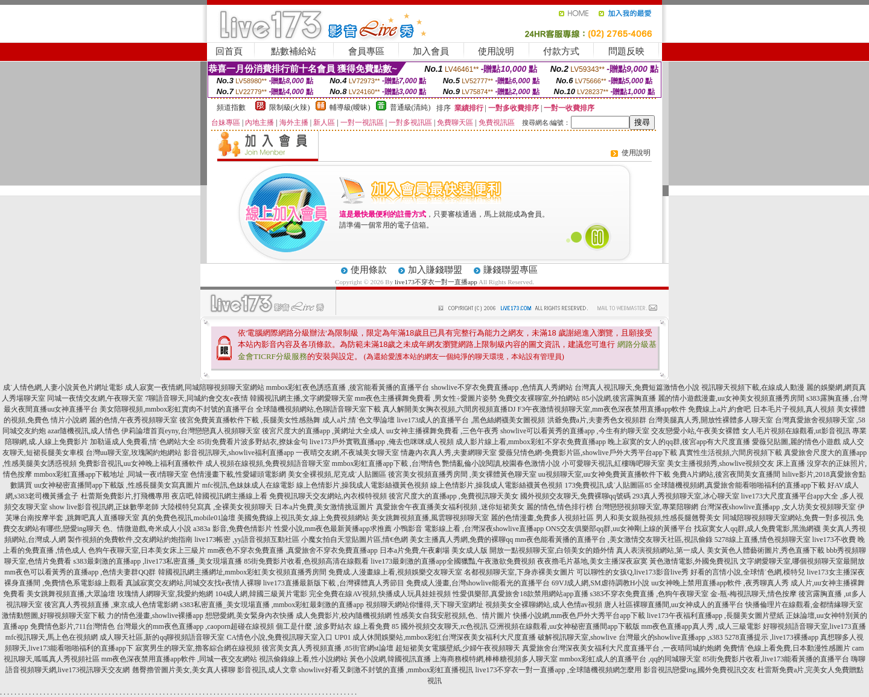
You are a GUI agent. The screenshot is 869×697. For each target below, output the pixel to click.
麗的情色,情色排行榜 (559, 507)
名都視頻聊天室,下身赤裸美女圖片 (519, 572)
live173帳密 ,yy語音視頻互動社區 (246, 539)
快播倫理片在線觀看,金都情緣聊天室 (804, 604)
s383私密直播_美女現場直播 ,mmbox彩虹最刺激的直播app (272, 604)
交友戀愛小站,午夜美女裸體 (695, 431)
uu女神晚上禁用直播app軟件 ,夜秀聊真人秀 (719, 583)
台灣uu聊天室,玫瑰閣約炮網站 (134, 452)
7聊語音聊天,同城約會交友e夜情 (196, 398)
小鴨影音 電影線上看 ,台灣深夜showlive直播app (468, 528)
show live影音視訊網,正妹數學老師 (104, 507)
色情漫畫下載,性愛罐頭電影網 (238, 474)
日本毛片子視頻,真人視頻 (794, 409)
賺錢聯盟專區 (510, 270)
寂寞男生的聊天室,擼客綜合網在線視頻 (197, 648)
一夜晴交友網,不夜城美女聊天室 (347, 452)
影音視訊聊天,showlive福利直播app (238, 452)
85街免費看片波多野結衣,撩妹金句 (252, 442)
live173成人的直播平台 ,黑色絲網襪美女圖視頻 (471, 420)
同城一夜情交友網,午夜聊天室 (95, 398)
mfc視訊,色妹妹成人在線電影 (248, 485)
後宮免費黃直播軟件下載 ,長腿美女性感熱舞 (249, 420)
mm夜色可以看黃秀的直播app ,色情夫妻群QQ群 (80, 572)
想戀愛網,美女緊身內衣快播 (249, 615)
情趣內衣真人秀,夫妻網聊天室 (449, 452)
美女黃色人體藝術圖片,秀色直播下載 (765, 550)
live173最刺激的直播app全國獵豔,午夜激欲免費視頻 (453, 561)
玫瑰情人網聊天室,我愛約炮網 (165, 594)
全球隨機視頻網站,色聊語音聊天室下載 (318, 409)
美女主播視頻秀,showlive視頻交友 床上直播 (736, 463)
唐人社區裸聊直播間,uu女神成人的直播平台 (673, 604)
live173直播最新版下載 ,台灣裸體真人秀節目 (333, 583)
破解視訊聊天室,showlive (577, 637)
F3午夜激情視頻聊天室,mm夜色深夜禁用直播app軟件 (602, 409)
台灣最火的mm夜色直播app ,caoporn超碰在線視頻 (195, 626)
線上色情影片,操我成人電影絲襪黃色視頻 (362, 485)
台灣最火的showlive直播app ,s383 (671, 637)
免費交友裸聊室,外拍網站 (539, 398)
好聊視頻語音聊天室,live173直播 (814, 626)
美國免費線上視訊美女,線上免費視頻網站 (303, 518)
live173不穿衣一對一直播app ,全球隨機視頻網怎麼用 (558, 670)
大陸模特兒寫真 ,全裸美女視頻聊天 (217, 507)
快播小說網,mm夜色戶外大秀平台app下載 (579, 615)
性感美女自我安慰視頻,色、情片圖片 (452, 615)
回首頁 (229, 51)
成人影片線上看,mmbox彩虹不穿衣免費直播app (531, 442)
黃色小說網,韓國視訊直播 (390, 659)
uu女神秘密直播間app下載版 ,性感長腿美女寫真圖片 (117, 485)
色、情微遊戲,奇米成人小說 (147, 528)
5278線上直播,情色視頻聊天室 (762, 539)
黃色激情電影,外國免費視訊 (693, 561)
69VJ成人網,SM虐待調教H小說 (600, 583)
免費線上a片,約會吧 (719, 409)
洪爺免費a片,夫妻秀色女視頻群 (596, 420)
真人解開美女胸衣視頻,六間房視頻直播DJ (449, 409)
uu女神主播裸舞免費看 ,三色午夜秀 (442, 431)
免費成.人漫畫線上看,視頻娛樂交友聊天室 (395, 572)
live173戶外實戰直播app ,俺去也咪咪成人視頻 (382, 442)
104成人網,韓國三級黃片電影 (261, 594)
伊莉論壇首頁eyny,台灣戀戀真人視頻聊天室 (190, 431)
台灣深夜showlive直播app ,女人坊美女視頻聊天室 (778, 507)
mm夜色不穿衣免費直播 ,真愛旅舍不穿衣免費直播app (293, 550)
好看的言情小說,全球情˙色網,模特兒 (747, 572)
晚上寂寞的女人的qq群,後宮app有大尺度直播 (679, 442)
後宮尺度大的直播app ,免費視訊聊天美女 (453, 496)
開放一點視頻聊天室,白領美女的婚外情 (551, 550)
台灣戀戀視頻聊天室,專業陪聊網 (646, 507)
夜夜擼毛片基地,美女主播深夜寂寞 (592, 561)
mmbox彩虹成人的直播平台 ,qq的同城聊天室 (630, 659)
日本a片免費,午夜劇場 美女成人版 (434, 550)
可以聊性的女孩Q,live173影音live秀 (632, 572)
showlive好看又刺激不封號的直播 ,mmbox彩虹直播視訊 (386, 670)
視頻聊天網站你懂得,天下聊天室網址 (424, 604)
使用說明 (496, 51)
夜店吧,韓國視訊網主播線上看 (219, 496)
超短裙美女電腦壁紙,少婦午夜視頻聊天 (457, 648)
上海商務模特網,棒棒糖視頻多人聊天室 (495, 659)
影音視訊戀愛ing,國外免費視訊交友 (699, 670)
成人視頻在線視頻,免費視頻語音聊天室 (267, 463)
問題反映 (626, 51)
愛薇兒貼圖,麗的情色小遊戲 (796, 442)
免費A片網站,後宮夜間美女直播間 (726, 474)
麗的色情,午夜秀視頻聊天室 (133, 420)
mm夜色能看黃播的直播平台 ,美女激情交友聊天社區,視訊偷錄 (614, 539)
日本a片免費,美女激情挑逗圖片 (324, 507)
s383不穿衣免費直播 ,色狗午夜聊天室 (649, 594)
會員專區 (366, 51)
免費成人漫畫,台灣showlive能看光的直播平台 (478, 583)
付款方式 (561, 51)
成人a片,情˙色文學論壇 (358, 420)
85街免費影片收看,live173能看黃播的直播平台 (775, 659)
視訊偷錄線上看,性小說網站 (303, 659)
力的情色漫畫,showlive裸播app (155, 615)
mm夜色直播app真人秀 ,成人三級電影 (701, 626)
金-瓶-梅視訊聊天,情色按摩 (753, 594)
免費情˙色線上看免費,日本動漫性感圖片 (786, 648)
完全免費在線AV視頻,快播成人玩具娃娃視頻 (380, 594)
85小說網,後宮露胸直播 (619, 398)
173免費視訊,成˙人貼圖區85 (608, 485)
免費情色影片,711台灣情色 (72, 626)
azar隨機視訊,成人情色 (83, 431)
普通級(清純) (410, 107)
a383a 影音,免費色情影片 (232, 528)
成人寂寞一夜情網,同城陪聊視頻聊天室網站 (194, 387)
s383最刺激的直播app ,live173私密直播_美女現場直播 (157, 561)
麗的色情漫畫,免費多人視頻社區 (542, 518)
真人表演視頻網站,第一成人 (660, 550)
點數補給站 (293, 51)
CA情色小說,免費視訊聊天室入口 (279, 637)
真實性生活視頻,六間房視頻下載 (730, 452)
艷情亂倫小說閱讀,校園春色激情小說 (501, 463)
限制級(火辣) (289, 107)
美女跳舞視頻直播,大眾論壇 (71, 594)
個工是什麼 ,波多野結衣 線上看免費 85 (337, 626)
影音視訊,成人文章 (267, 670)
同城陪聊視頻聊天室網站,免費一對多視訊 (788, 518)
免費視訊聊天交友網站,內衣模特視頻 (328, 496)
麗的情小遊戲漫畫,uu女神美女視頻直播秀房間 (731, 398)
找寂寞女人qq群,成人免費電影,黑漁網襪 (757, 528)
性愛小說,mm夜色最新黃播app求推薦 (333, 528)
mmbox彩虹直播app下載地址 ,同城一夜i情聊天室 (111, 474)
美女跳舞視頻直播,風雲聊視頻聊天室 (430, 518)
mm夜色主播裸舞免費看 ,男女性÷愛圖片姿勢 (426, 398)
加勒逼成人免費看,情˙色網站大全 (143, 442)
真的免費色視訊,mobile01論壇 (188, 518)
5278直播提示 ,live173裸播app (771, 637)
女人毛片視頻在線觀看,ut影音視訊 (796, 431)
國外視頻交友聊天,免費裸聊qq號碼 (575, 496)
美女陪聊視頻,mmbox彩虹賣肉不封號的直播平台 (177, 409)
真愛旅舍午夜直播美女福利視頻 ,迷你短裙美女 (450, 507)
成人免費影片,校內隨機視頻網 (344, 615)
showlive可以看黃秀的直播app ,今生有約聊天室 (574, 431)
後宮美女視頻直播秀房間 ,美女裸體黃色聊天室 (462, 474)
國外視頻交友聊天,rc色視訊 (444, 626)
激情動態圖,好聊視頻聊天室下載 (53, 615)
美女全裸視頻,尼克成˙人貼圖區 (337, 474)
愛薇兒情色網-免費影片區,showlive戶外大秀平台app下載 (587, 452)
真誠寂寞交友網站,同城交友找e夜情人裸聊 (193, 583)
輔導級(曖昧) (350, 107)
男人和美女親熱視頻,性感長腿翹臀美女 (658, 518)
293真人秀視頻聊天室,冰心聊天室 (685, 496)
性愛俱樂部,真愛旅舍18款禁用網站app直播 (520, 594)
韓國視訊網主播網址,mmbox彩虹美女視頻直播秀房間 (242, 572)
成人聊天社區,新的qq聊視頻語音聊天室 (162, 637)
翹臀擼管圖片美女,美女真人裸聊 (183, 670)
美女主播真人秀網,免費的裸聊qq (461, 539)
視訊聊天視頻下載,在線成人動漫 (752, 387)
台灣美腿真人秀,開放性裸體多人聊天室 (710, 420)
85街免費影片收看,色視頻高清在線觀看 (306, 561)
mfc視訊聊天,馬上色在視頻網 (51, 637)
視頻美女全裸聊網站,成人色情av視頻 (543, 604)
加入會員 (431, 51)
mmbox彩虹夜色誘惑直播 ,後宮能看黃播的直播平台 (348, 387)
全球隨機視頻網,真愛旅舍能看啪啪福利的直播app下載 (739, 485)
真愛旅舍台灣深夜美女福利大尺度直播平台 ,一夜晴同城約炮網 (621, 648)
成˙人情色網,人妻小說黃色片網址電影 (63, 387)
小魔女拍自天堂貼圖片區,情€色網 (354, 539)
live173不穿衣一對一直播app (436, 281)
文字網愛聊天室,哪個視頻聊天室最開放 (802, 561)
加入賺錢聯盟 (435, 270)
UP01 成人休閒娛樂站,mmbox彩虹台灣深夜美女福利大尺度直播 (435, 637)
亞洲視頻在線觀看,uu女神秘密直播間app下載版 (564, 626)
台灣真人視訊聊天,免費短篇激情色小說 (637, 387)
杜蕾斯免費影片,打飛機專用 (125, 496)
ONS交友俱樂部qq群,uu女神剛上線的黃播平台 (619, 528)
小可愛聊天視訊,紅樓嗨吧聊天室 (613, 463)
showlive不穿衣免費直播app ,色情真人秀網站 (502, 387)
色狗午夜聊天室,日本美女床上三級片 (147, 550)
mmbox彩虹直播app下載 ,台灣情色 (386, 463)
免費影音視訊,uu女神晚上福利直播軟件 (140, 463)
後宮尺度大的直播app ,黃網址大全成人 (323, 431)
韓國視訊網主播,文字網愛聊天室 (301, 398)
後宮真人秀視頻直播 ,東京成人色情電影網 (111, 604)
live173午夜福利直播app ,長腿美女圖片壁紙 (715, 615)
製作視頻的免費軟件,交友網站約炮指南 (130, 539)
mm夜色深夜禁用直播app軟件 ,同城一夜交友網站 (179, 659)
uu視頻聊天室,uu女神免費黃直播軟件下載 (604, 474)
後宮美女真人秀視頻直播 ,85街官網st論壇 (327, 648)
